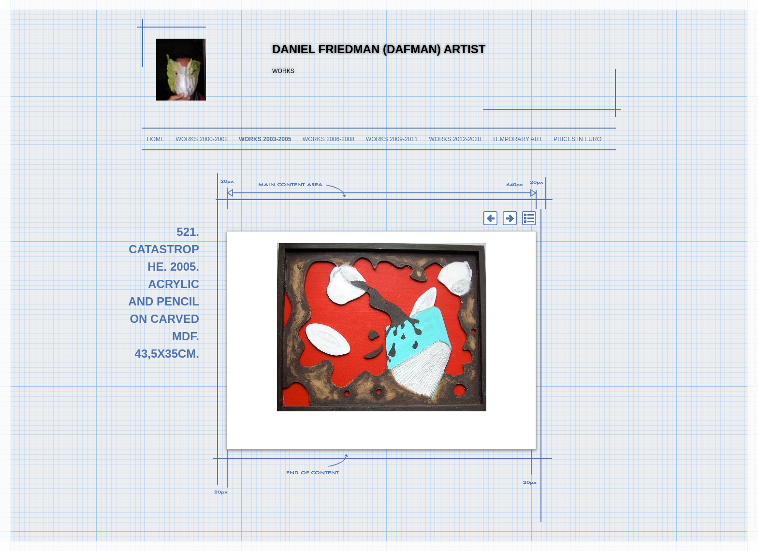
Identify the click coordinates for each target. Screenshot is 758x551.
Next (509, 218)
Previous (490, 218)
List (529, 218)
